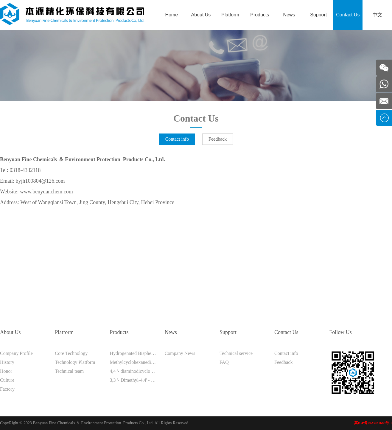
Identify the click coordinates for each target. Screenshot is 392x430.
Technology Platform (75, 362)
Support (318, 14)
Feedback (218, 139)
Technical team (69, 371)
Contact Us (348, 14)
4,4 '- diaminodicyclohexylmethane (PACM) (133, 371)
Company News (180, 353)
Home (171, 14)
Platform (230, 14)
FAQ (224, 362)
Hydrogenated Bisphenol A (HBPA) (133, 353)
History (7, 362)
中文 (377, 14)
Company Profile (16, 353)
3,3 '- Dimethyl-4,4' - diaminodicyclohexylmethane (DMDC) (133, 380)
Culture (7, 380)
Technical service (236, 353)
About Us (201, 14)
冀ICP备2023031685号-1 (373, 423)
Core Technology (71, 353)
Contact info (177, 139)
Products (259, 14)
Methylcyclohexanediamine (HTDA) (133, 362)
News (289, 14)
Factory (7, 389)
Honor (6, 371)
